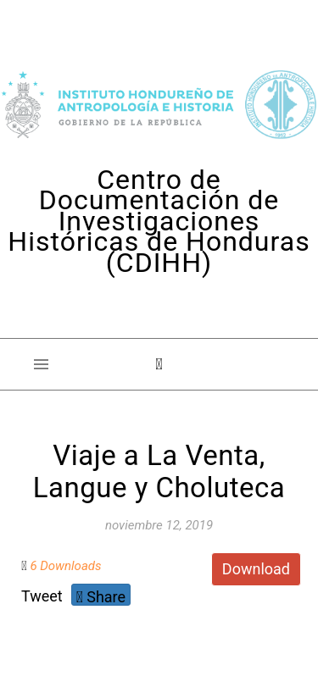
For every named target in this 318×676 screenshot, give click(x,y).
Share (101, 597)
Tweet (42, 596)
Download (256, 569)
